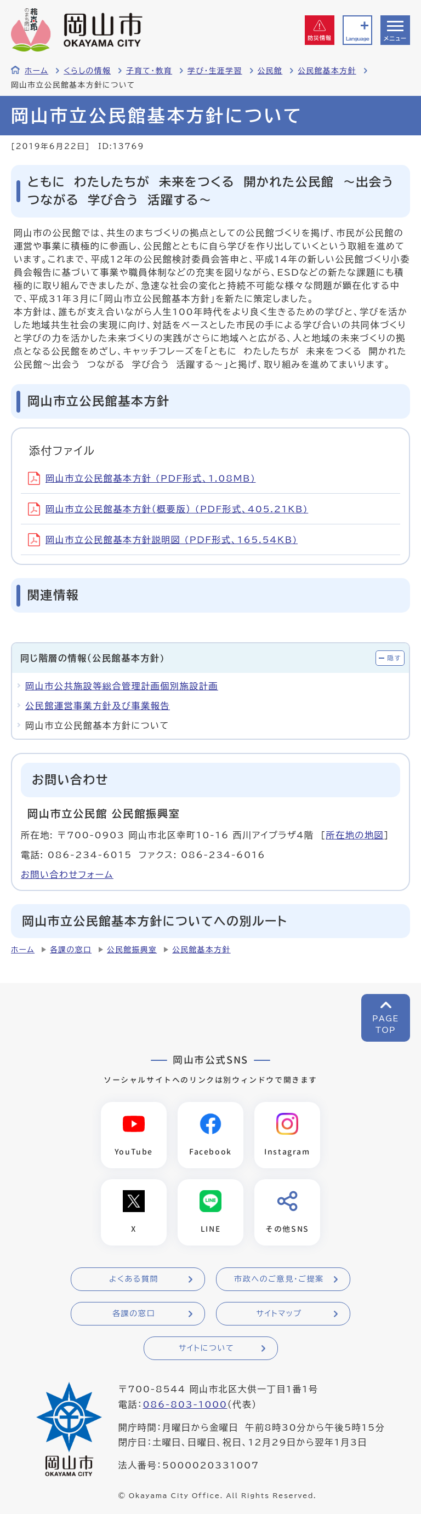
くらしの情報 (87, 71)
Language (357, 38)
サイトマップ (278, 1313)
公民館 (270, 71)
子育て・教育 (149, 71)
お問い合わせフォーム (67, 874)
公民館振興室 (132, 949)
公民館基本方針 (327, 71)
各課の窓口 (71, 949)
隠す (394, 658)
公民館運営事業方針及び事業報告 (97, 705)
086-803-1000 (185, 1404)
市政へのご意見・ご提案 (279, 1279)
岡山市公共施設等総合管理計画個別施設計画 (121, 686)
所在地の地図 (355, 835)
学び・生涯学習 (214, 71)
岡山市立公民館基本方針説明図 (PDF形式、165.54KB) (163, 539)
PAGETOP (385, 1024)
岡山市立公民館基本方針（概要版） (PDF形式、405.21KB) (168, 509)
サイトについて (206, 1348)
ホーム (36, 71)
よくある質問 (133, 1279)
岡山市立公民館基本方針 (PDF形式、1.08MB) (141, 478)
